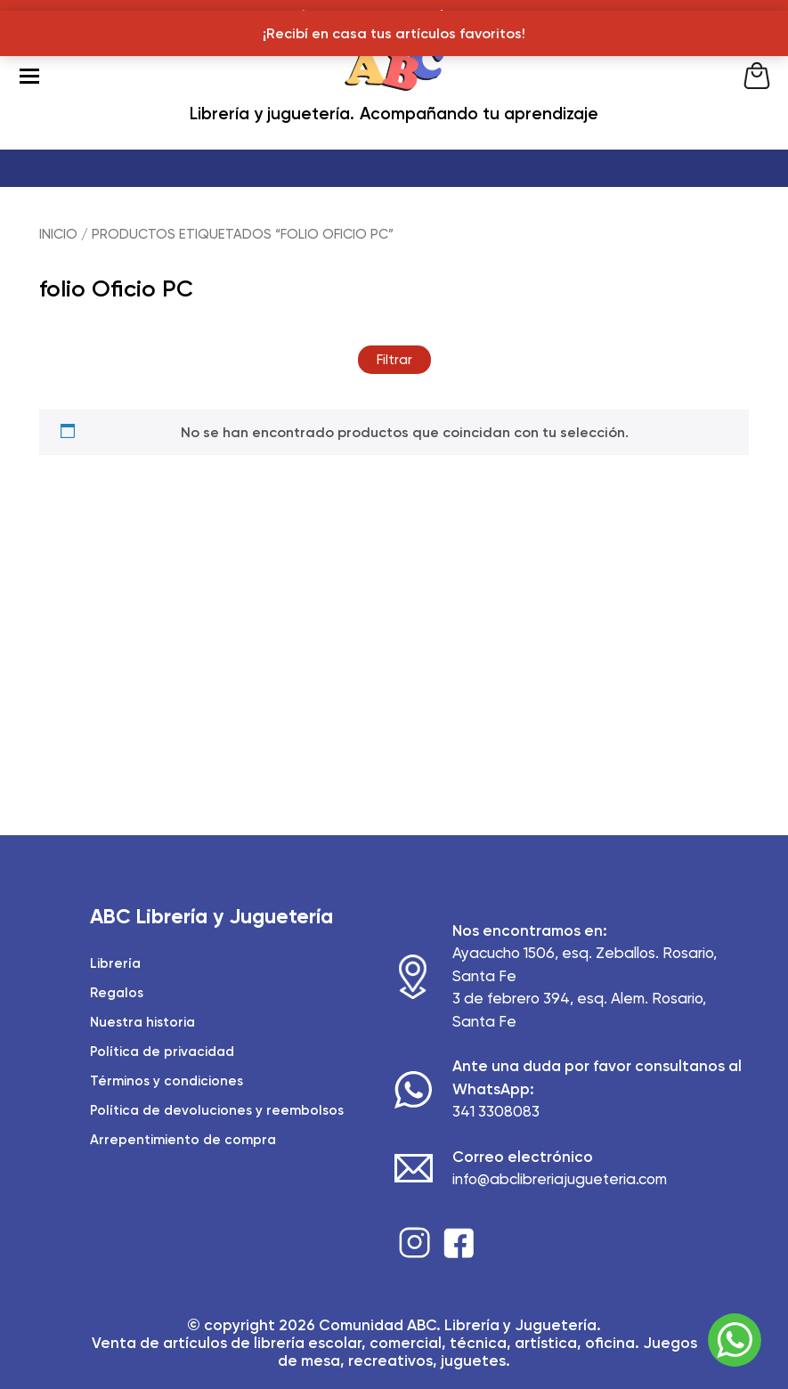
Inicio (58, 234)
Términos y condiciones (166, 1081)
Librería (115, 963)
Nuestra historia (142, 1022)
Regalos (116, 993)
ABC (394, 75)
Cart (756, 75)
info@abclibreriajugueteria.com (559, 1179)
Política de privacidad (162, 1052)
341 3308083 (496, 1111)
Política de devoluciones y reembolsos (217, 1110)
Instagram (414, 1242)
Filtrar (394, 360)
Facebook (459, 1242)
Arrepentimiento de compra (183, 1140)
